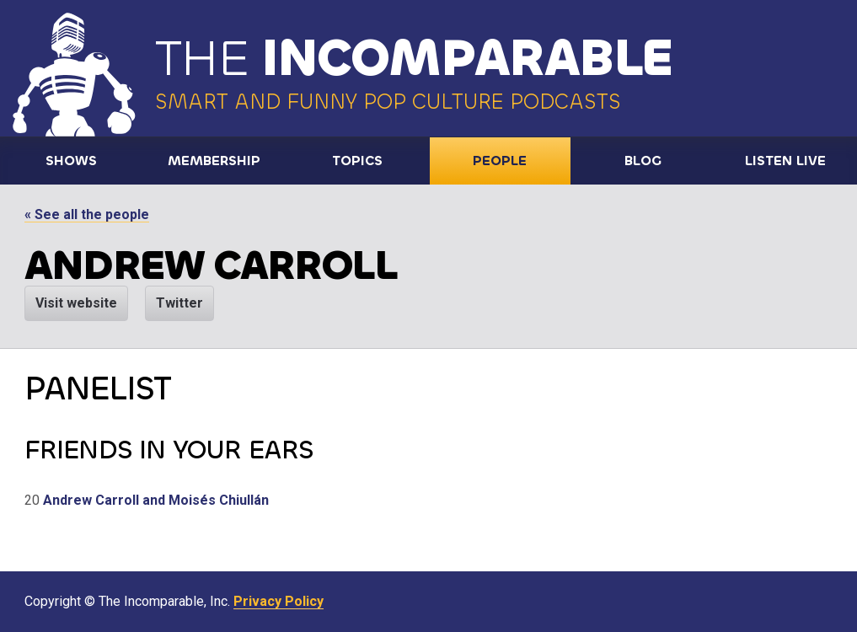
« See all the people (86, 214)
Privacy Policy (278, 601)
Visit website (76, 303)
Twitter (179, 303)
